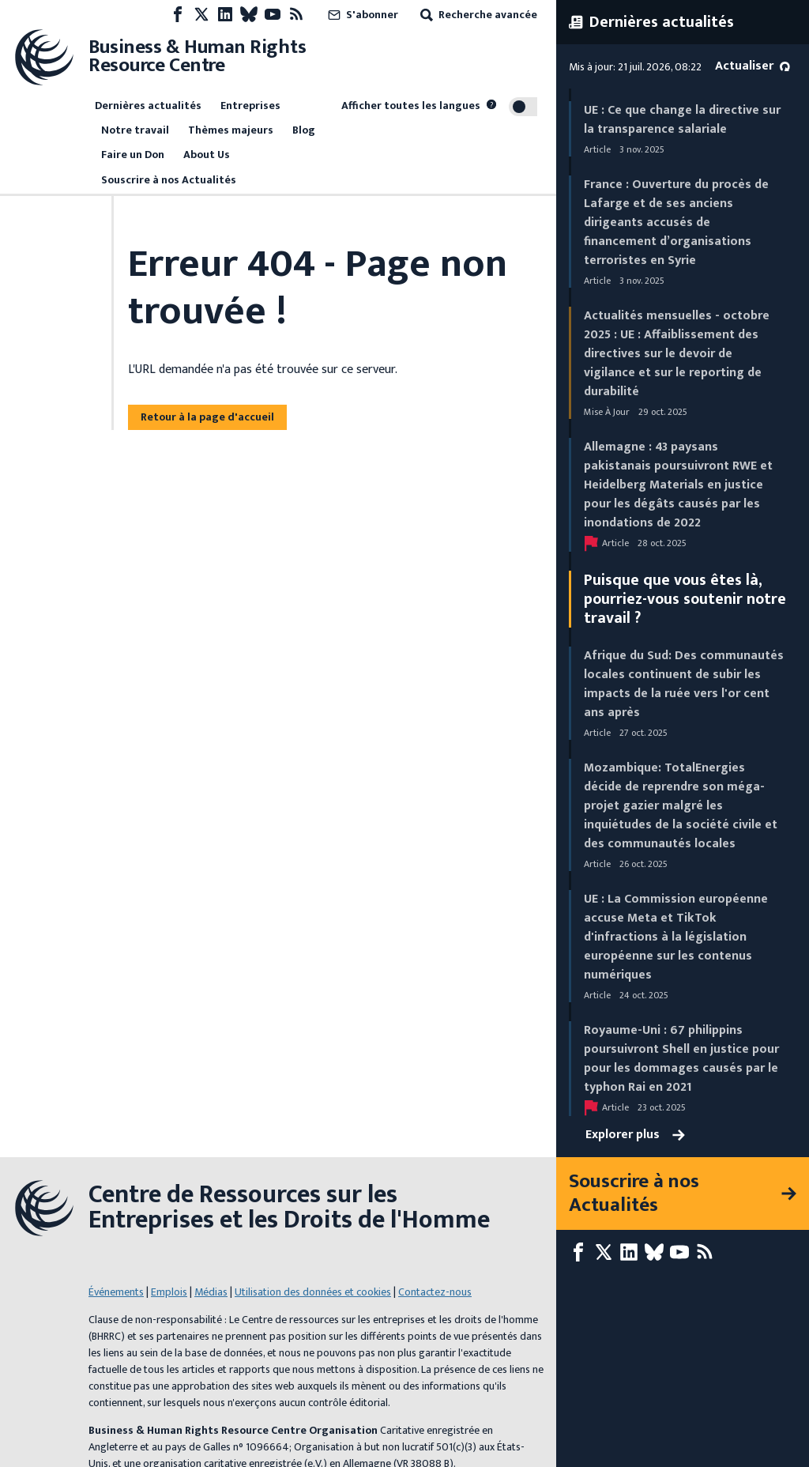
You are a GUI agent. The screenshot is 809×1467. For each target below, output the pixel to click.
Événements (116, 1263)
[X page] (201, 14)
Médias (211, 1263)
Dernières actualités (148, 105)
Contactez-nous (435, 1263)
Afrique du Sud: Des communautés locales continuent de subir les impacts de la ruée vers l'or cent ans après (684, 684)
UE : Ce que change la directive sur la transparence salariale (682, 120)
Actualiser (752, 66)
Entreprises (250, 105)
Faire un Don (132, 154)
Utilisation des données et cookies (313, 1263)
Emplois (169, 1263)
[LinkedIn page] (225, 14)
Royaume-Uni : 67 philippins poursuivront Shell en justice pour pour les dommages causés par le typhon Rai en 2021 (681, 1059)
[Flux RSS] (296, 14)
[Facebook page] (177, 14)
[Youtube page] (272, 14)
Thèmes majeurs (230, 130)
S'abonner (361, 14)
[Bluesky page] (248, 14)
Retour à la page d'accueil (207, 417)
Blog (303, 130)
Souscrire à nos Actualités (168, 180)
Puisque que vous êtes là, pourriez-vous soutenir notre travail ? (685, 599)
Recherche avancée (477, 14)
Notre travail (135, 130)
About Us (206, 154)
